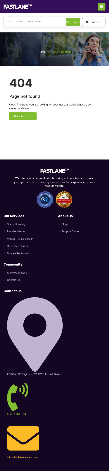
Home (42, 51)
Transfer (94, 22)
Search (73, 22)
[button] (101, 7)
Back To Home (23, 116)
